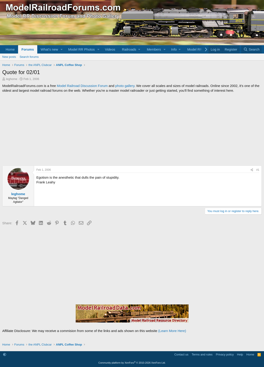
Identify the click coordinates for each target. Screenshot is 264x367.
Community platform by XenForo (132, 362)
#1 (257, 169)
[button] (61, 49)
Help (240, 354)
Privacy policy (225, 354)
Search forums (29, 56)
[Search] (251, 49)
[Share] (252, 170)
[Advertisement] (132, 129)
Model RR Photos (81, 49)
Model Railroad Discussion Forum (82, 86)
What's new (49, 49)
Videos (110, 49)
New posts (9, 56)
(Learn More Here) (172, 331)
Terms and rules (202, 354)
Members (154, 49)
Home (10, 49)
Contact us (181, 354)
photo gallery (124, 86)
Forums (27, 49)
